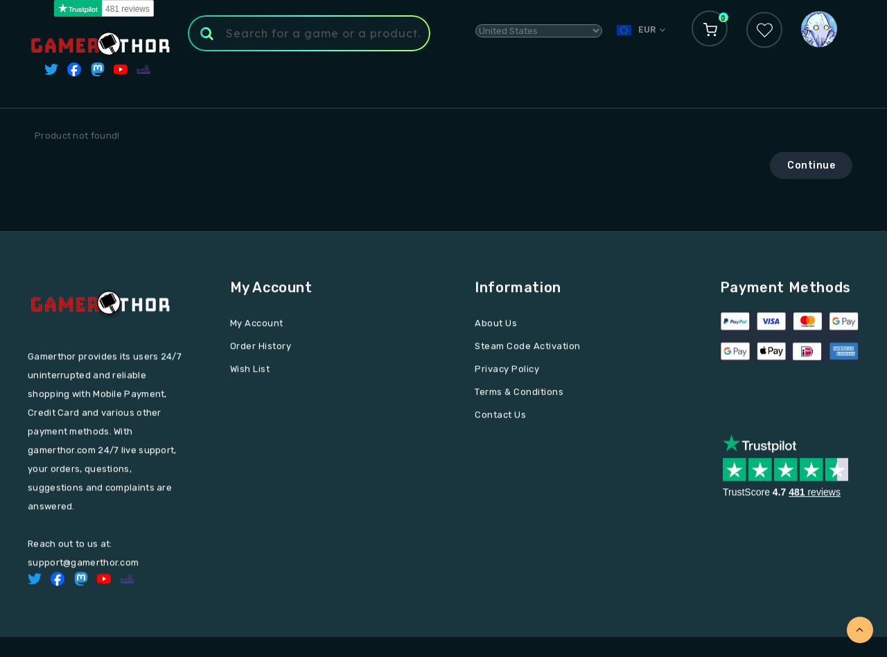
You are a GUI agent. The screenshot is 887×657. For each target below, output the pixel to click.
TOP (860, 630)
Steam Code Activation (528, 348)
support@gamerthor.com (83, 564)
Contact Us (500, 416)
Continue (811, 165)
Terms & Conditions (519, 394)
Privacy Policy (507, 371)
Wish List (250, 371)
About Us (496, 325)
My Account (256, 325)
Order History (261, 348)
